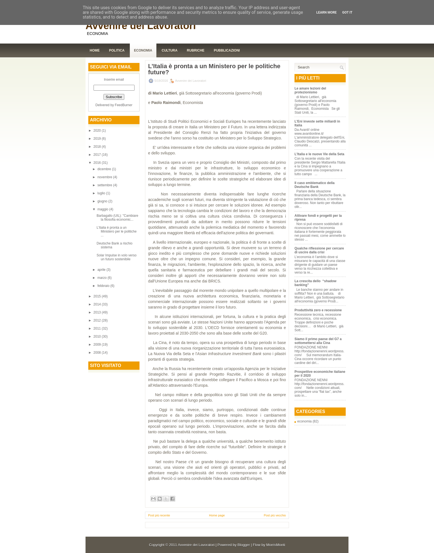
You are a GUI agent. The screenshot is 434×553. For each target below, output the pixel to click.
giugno (102, 201)
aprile (102, 270)
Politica (117, 50)
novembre (105, 177)
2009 (98, 344)
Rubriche (195, 50)
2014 (98, 304)
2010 (98, 336)
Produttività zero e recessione (318, 310)
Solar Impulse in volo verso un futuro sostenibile (116, 257)
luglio (101, 193)
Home (95, 50)
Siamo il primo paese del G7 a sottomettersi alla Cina (318, 341)
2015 (98, 296)
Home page (217, 515)
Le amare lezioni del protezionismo (310, 90)
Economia (143, 50)
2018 (98, 147)
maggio (103, 209)
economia (304, 421)
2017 (98, 155)
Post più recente (159, 515)
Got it (347, 12)
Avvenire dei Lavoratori (141, 25)
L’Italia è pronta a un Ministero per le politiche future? (214, 69)
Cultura (169, 50)
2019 (98, 139)
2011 (98, 328)
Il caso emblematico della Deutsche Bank (314, 185)
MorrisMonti (275, 545)
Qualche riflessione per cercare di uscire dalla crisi (319, 250)
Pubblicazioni (227, 50)
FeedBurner (123, 105)
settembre (105, 185)
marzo (102, 278)
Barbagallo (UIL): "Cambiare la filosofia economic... (117, 217)
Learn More (326, 12)
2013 (98, 312)
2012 (98, 320)
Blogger (243, 545)
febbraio (103, 286)
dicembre (104, 169)
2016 (98, 163)
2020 (98, 130)
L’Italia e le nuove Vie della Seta (319, 154)
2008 (98, 353)
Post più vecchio (275, 515)
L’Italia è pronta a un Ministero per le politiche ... (116, 231)
